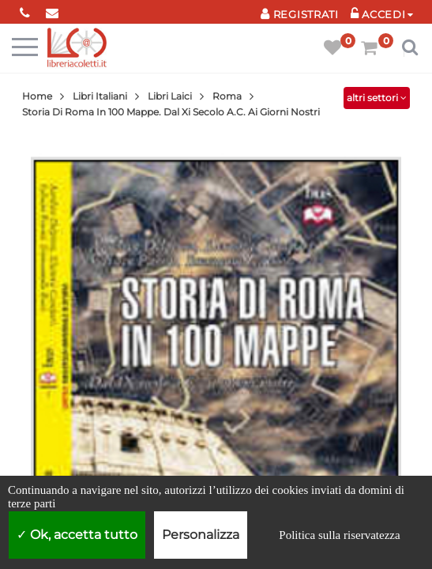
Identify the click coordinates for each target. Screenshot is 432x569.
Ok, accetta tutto (77, 534)
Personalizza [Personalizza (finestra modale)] (200, 534)
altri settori (377, 98)
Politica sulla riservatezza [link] (339, 535)
